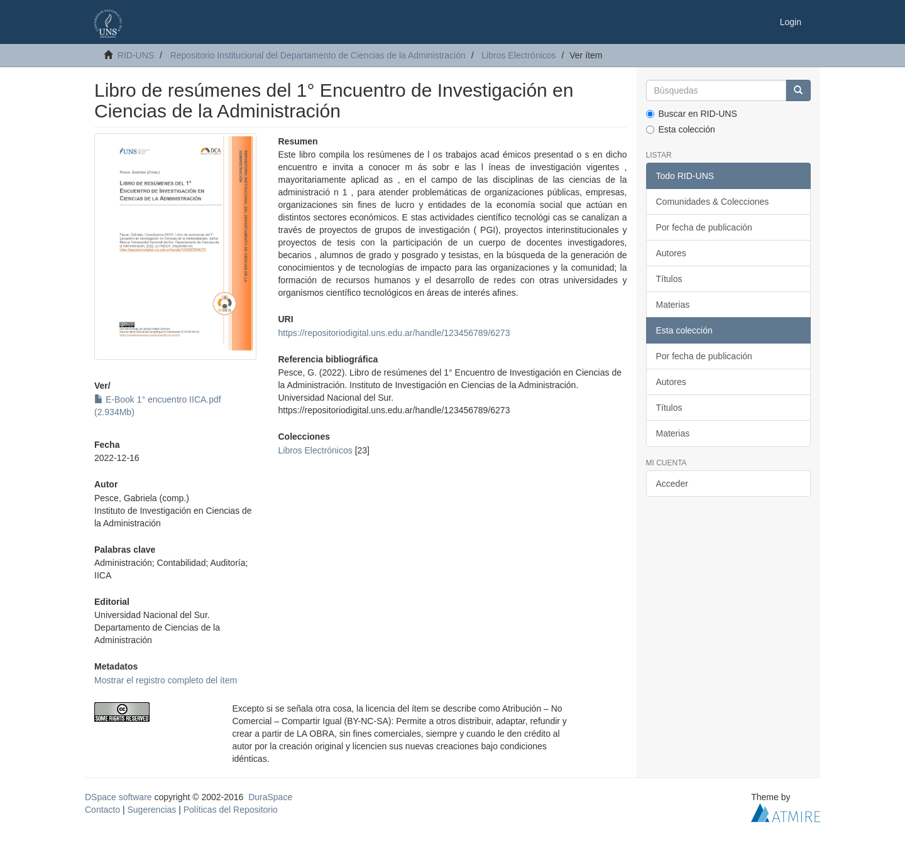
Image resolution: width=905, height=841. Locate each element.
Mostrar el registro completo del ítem (165, 680)
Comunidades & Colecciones (712, 202)
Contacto (102, 810)
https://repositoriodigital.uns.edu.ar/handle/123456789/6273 (394, 333)
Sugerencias (151, 810)
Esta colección (680, 129)
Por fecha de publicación (704, 227)
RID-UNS (136, 55)
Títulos (669, 279)
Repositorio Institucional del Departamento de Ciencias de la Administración (318, 55)
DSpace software (118, 797)
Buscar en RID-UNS (691, 114)
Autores (671, 253)
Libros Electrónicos (518, 55)
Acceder (672, 484)
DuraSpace (270, 797)
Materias (673, 305)
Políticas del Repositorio (231, 810)
